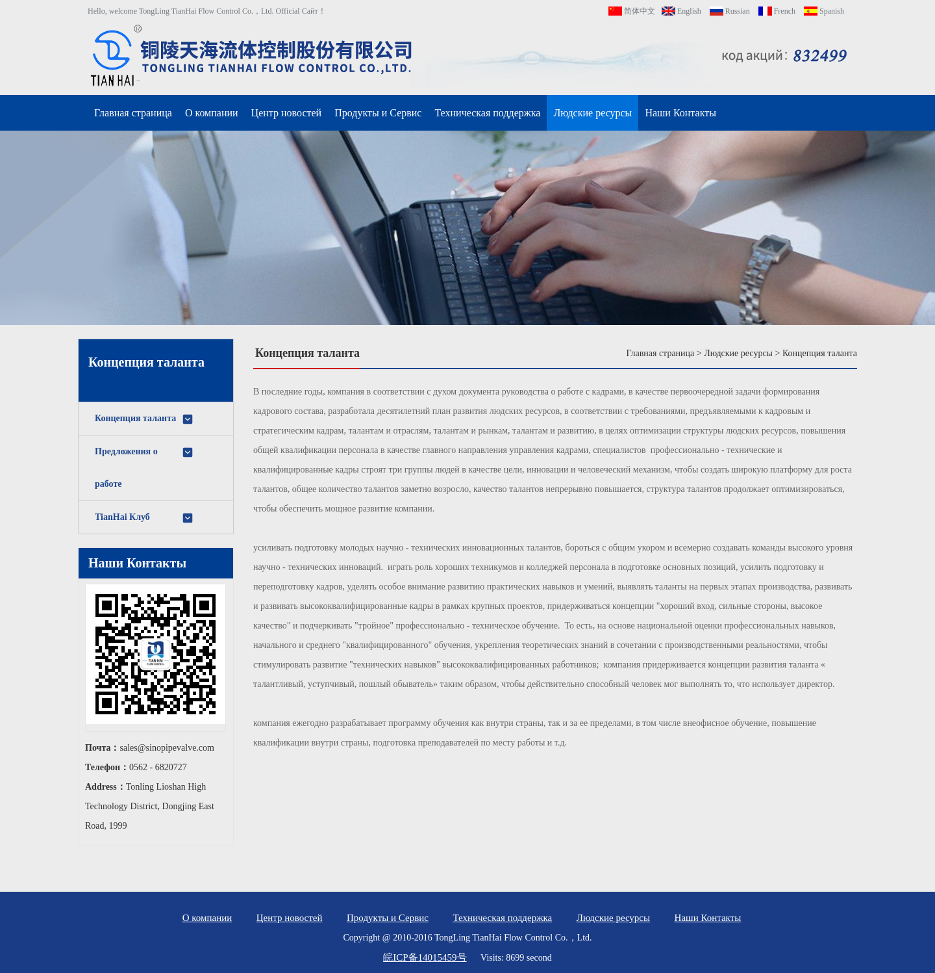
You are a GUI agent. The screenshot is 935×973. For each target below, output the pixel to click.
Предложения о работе (144, 467)
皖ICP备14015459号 (424, 957)
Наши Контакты (680, 112)
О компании (211, 112)
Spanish (824, 11)
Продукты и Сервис (377, 112)
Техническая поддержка (487, 112)
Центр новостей (286, 112)
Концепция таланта (144, 419)
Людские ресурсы (592, 112)
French (776, 11)
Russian (730, 11)
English (681, 11)
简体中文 (631, 11)
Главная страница (133, 112)
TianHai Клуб (144, 518)
